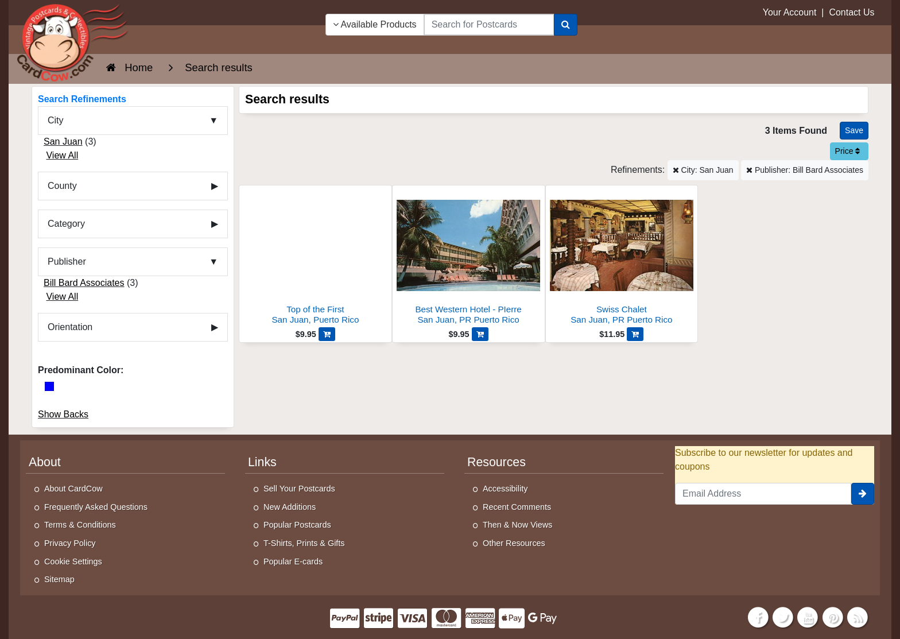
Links (262, 462)
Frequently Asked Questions (96, 507)
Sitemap (59, 579)
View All (62, 155)
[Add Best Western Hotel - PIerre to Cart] (480, 334)
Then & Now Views (517, 524)
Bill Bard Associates (84, 283)
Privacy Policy (70, 543)
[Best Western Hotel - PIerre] (469, 258)
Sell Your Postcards (299, 488)
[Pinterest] (833, 616)
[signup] (862, 494)
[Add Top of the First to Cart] (327, 334)
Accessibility (505, 488)
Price (847, 151)
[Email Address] (763, 494)
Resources (496, 462)
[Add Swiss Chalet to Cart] (635, 334)
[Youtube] (808, 616)
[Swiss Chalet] (622, 258)
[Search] (565, 25)
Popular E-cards (293, 561)
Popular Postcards (297, 524)
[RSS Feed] (857, 616)
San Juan (63, 141)
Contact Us (851, 12)
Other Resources (514, 543)
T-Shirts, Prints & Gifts (304, 543)
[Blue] (49, 386)
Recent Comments (517, 507)
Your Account (790, 12)
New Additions (289, 507)
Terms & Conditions (80, 524)
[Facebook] (758, 616)
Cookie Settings (73, 561)
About (45, 462)
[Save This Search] (854, 131)
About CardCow (73, 488)
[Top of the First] (315, 258)
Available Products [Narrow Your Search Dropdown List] (375, 24)
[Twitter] (783, 616)
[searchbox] (489, 25)
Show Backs (63, 414)
